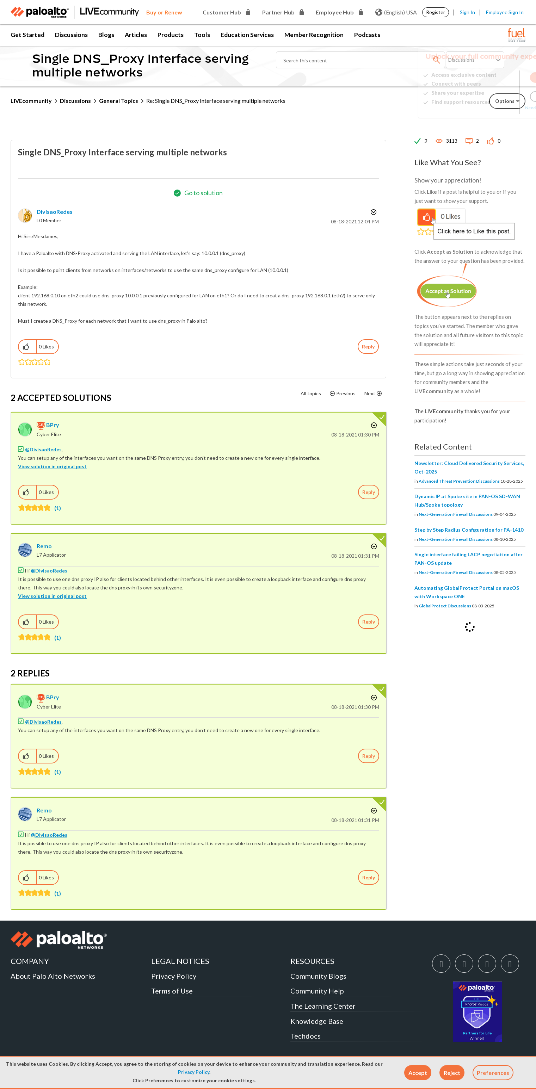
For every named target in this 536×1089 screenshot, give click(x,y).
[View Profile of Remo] (44, 546)
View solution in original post (52, 466)
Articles (136, 34)
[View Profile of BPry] (52, 424)
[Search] (360, 59)
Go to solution (203, 193)
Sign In (467, 12)
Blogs (106, 34)
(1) (57, 508)
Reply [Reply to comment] (368, 492)
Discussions (71, 34)
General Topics (118, 100)
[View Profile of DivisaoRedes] (55, 211)
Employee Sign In (505, 12)
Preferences (493, 1072)
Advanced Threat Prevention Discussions (459, 481)
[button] (417, 1072)
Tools (202, 34)
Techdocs (305, 1036)
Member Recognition (314, 34)
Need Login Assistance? (493, 107)
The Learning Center (323, 1006)
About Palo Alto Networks (53, 976)
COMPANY (30, 961)
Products (171, 34)
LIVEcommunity (31, 100)
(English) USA (396, 12)
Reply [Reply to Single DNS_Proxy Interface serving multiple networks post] (368, 346)
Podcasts (367, 34)
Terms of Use (172, 990)
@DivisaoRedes (43, 449)
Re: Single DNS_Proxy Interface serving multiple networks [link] (215, 100)
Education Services (247, 34)
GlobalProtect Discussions (445, 605)
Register (435, 12)
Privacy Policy (193, 1072)
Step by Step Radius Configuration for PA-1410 (468, 530)
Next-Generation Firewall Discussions (456, 514)
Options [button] (373, 212)
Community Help (317, 990)
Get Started (27, 34)
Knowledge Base (316, 1021)
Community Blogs (318, 976)
